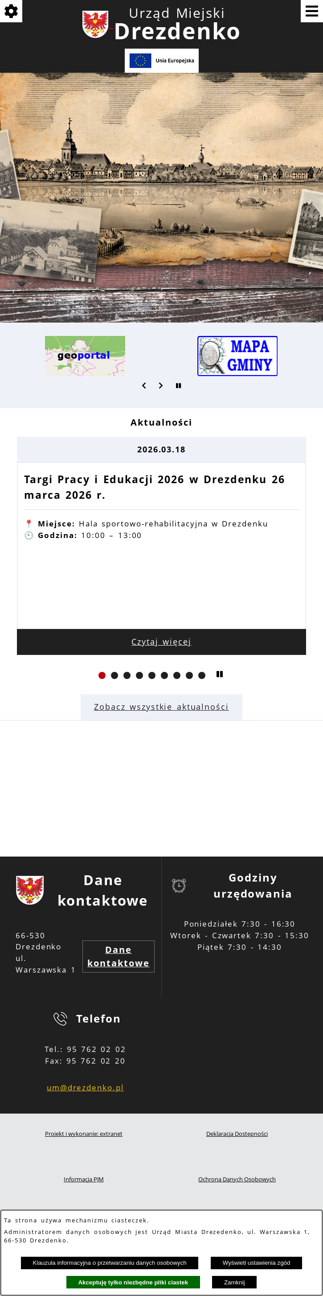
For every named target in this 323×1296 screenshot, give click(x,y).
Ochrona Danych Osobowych (237, 1179)
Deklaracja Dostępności (237, 1134)
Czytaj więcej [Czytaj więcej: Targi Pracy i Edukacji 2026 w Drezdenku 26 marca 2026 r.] (161, 641)
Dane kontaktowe (118, 956)
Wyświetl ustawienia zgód (256, 1262)
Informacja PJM (84, 1179)
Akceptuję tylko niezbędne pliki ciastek (133, 1282)
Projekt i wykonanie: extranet (84, 1134)
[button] (144, 385)
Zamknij (234, 1282)
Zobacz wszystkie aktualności (161, 706)
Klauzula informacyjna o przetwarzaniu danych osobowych (110, 1262)
